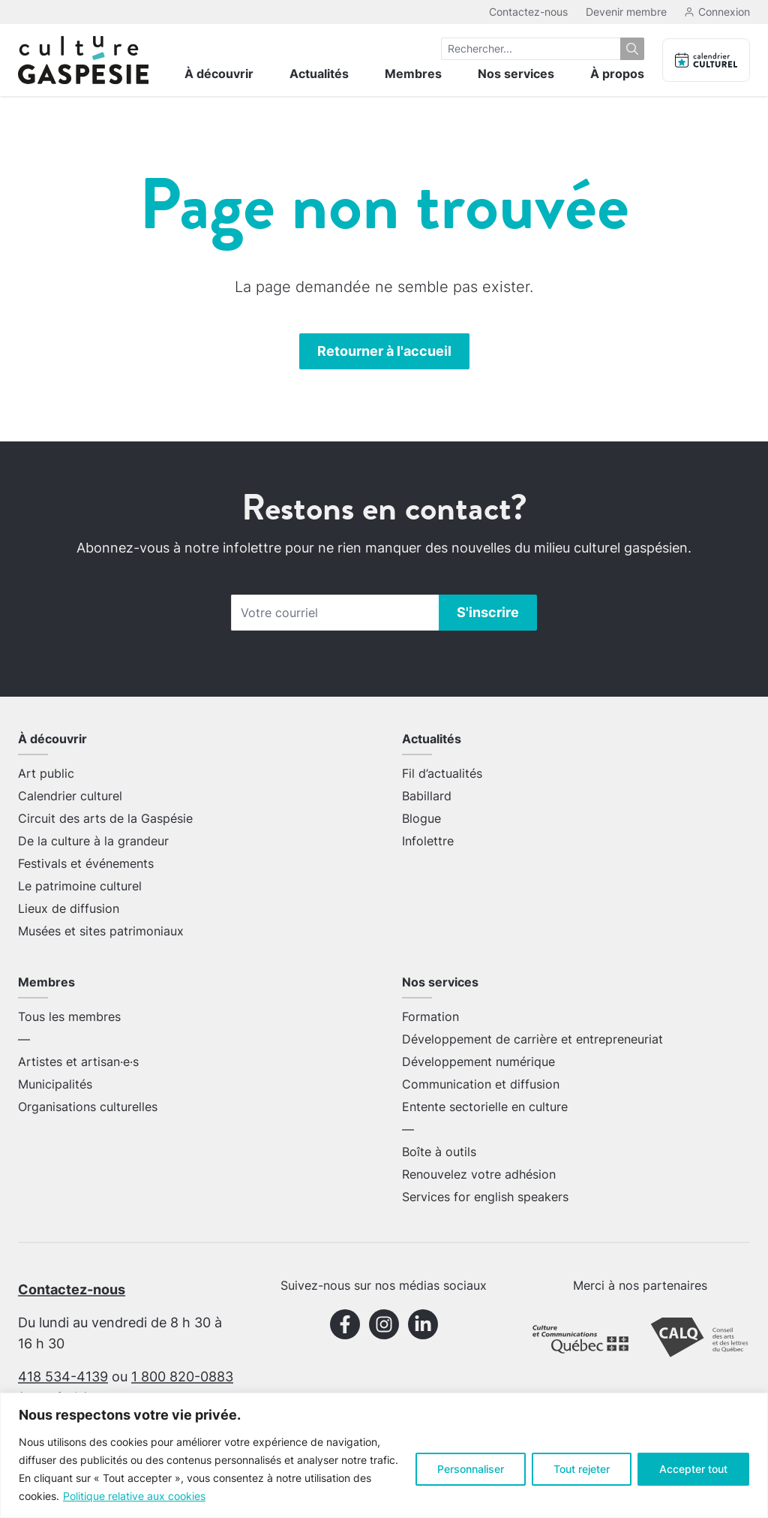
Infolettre (428, 840)
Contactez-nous (528, 11)
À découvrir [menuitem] (219, 73)
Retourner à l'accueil (384, 351)
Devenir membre (626, 11)
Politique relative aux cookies (134, 1495)
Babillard (427, 795)
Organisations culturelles (88, 1106)
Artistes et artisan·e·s (78, 1061)
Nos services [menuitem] (516, 73)
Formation (430, 1016)
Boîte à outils (439, 1151)
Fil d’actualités (442, 773)
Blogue (421, 818)
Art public (46, 773)
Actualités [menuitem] (319, 73)
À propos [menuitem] (617, 73)
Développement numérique (478, 1061)
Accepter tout (693, 1468)
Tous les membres (69, 1016)
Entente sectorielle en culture (485, 1106)
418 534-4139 (63, 1376)
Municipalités (55, 1084)
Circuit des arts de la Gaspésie (105, 818)
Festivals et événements (86, 863)
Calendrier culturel (70, 795)
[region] (384, 1455)
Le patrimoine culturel (80, 885)
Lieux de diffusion (68, 908)
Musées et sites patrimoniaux (101, 930)
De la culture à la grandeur (93, 840)
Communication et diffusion (481, 1084)
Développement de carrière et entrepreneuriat (532, 1039)
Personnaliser (470, 1468)
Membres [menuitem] (413, 73)
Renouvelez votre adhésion (479, 1174)
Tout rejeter (582, 1468)
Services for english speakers (485, 1196)
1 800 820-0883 (182, 1376)
